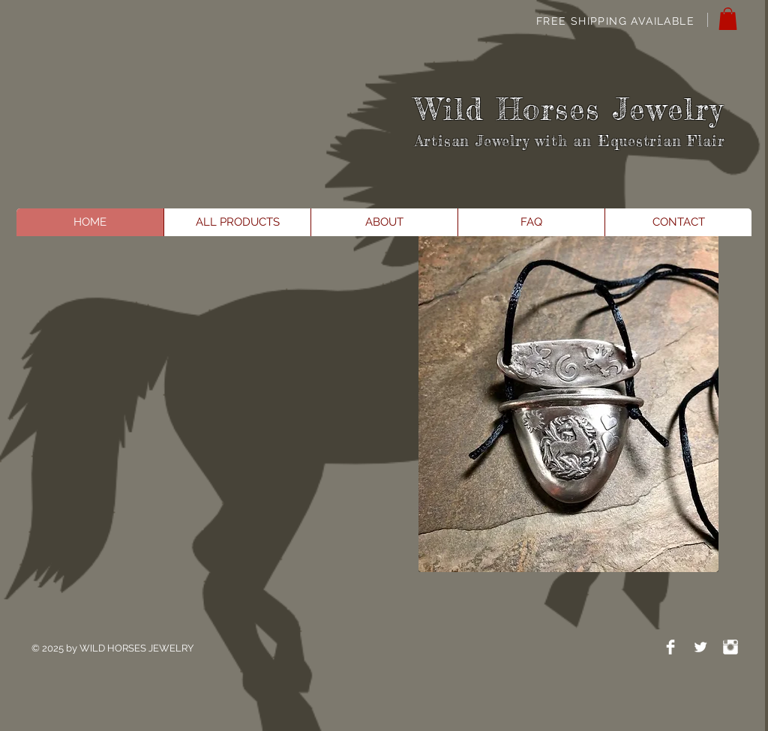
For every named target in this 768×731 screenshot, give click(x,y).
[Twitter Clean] (700, 647)
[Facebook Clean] (670, 647)
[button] (727, 18)
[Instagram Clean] (730, 647)
